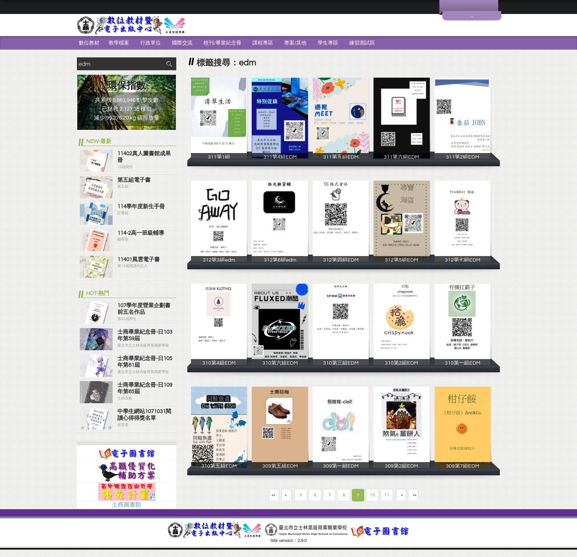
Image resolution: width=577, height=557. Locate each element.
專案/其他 (295, 43)
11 (386, 495)
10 (372, 495)
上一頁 (280, 495)
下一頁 (406, 495)
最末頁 (433, 495)
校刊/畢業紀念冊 (222, 43)
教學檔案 (119, 43)
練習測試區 (362, 43)
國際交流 (182, 43)
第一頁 (253, 495)
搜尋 (169, 63)
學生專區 (328, 43)
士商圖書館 (126, 505)
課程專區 (262, 43)
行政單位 (150, 43)
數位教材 (89, 43)
